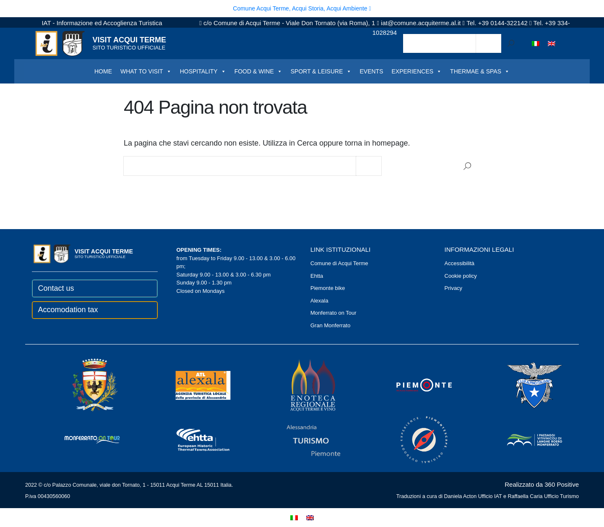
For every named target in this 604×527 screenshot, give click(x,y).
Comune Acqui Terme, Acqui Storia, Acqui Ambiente (302, 8)
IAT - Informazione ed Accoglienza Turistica (102, 22)
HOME (103, 71)
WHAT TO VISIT (146, 71)
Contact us (56, 288)
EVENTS (371, 71)
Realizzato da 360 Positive (542, 484)
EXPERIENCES (417, 71)
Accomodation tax (68, 309)
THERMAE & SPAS (480, 71)
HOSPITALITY (203, 71)
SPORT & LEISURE (321, 71)
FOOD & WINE (258, 71)
